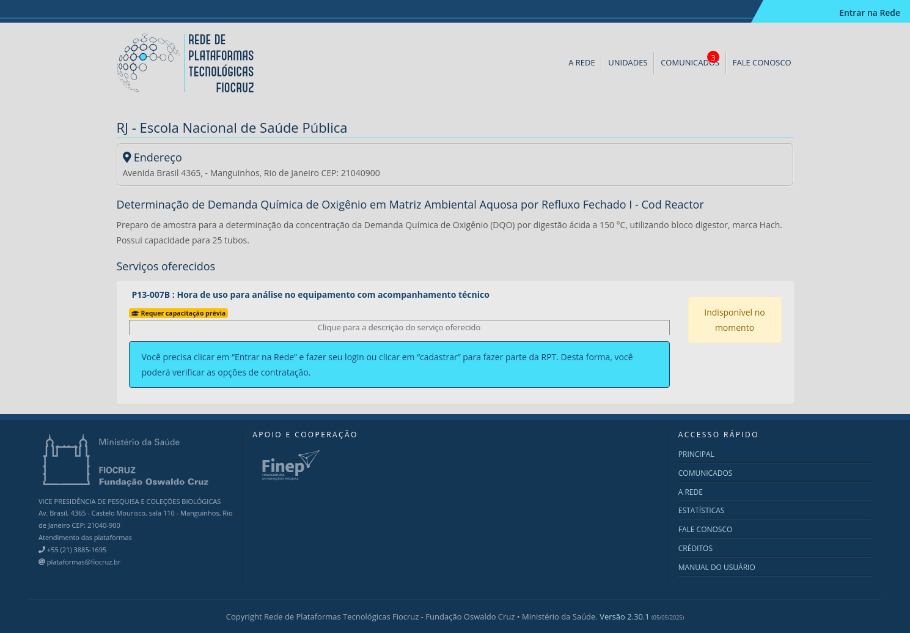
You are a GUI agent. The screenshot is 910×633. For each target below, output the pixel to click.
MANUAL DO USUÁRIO (716, 567)
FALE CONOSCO (762, 62)
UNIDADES (627, 62)
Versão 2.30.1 (642, 616)
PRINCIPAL (696, 454)
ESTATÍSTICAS (701, 510)
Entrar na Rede (869, 12)
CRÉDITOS (695, 548)
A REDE (581, 62)
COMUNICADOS (690, 59)
